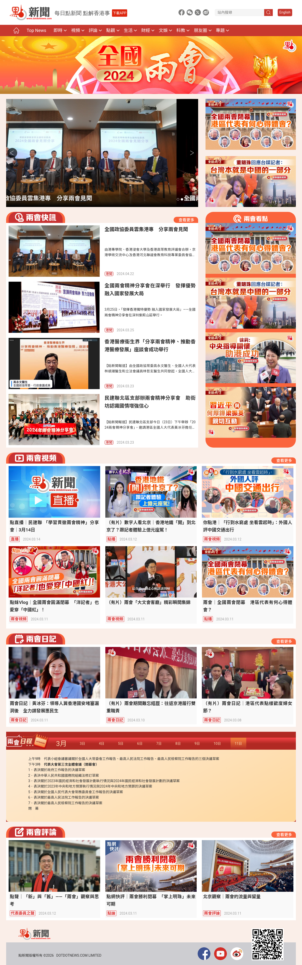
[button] (178, 199)
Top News (36, 30)
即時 (58, 30)
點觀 (110, 30)
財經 (145, 30)
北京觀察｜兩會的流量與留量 (232, 896)
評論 (93, 30)
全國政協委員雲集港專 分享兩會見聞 (64, 198)
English (284, 12)
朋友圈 (200, 30)
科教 (180, 30)
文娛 (163, 30)
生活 (128, 30)
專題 (220, 30)
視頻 (75, 30)
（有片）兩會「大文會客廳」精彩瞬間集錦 (149, 602)
